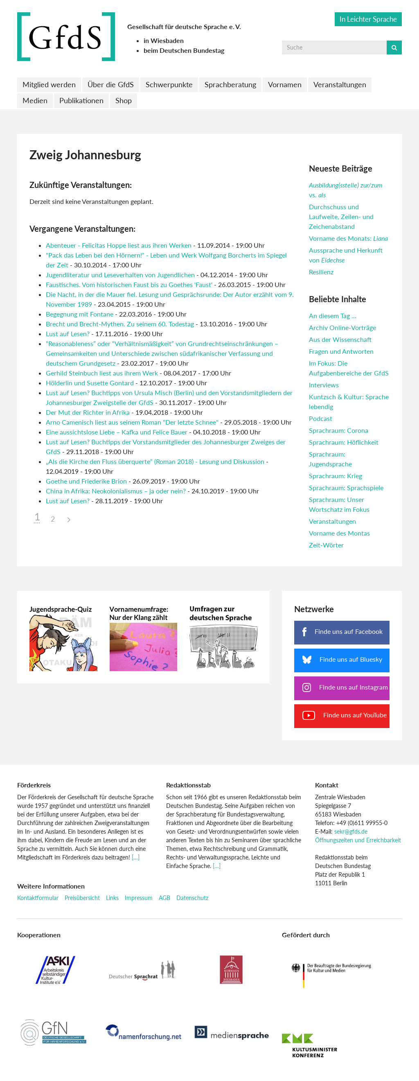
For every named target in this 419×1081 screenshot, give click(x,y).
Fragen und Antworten (341, 351)
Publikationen (81, 100)
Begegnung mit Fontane (79, 314)
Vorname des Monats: (348, 238)
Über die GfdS (111, 84)
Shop (123, 100)
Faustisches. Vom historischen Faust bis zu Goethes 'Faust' (129, 284)
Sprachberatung (230, 84)
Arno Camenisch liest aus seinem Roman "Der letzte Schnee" (132, 422)
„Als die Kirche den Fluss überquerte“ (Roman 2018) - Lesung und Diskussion (155, 461)
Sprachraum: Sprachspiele (346, 487)
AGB (164, 897)
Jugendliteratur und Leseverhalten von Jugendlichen (120, 274)
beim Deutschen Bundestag (184, 50)
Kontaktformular (38, 897)
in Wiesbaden (164, 40)
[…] (136, 857)
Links (112, 897)
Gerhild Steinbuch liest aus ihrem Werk (102, 373)
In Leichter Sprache (368, 19)
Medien (35, 100)
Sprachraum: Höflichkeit (343, 442)
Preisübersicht (82, 897)
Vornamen (285, 84)
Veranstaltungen (339, 84)
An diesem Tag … (332, 315)
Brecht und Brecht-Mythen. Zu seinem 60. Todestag (120, 324)
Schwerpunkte (169, 84)
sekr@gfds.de (350, 831)
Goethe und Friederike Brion (86, 481)
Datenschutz (192, 897)
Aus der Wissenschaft (340, 339)
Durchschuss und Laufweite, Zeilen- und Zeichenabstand (341, 216)
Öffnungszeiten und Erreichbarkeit (358, 840)
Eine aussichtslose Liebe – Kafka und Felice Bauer (116, 432)
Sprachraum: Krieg (335, 475)
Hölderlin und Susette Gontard (90, 383)
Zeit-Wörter (326, 545)
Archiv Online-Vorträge (342, 327)
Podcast (320, 418)
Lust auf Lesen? (68, 333)
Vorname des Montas (339, 533)
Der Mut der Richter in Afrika (88, 412)
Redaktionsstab (188, 785)
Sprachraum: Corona (338, 430)
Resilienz (321, 272)
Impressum (139, 897)
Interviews (324, 385)
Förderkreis (34, 785)
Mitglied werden (49, 84)
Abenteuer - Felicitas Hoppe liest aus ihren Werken (119, 245)
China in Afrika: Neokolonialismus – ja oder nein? (116, 491)
